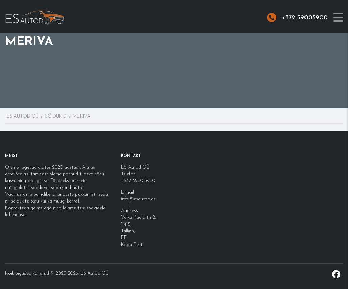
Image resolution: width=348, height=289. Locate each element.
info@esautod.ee (138, 199)
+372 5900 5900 (138, 181)
